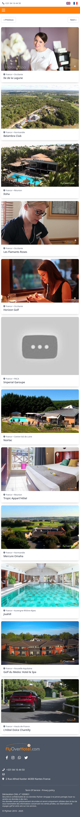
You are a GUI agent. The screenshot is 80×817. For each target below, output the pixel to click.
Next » (73, 19)
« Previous (8, 19)
